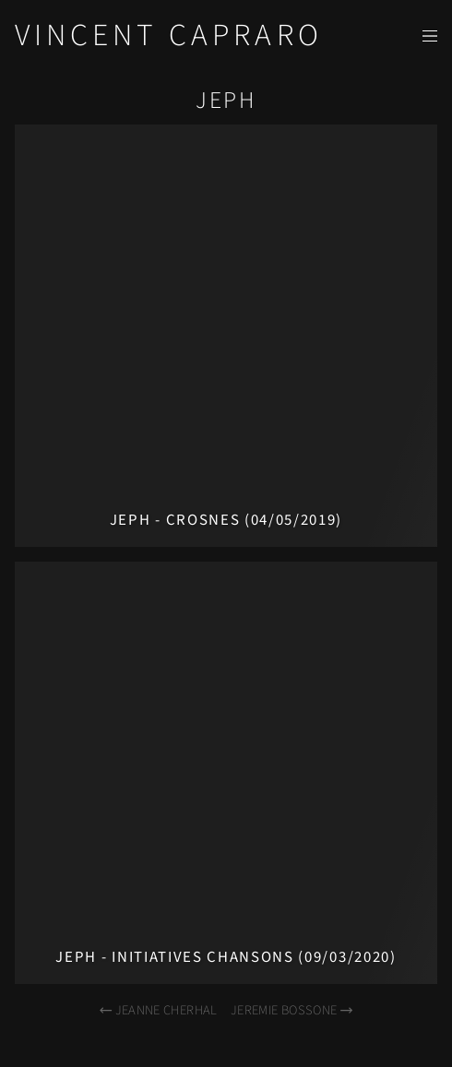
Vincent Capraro (169, 35)
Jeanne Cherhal (158, 1010)
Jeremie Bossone (292, 1010)
